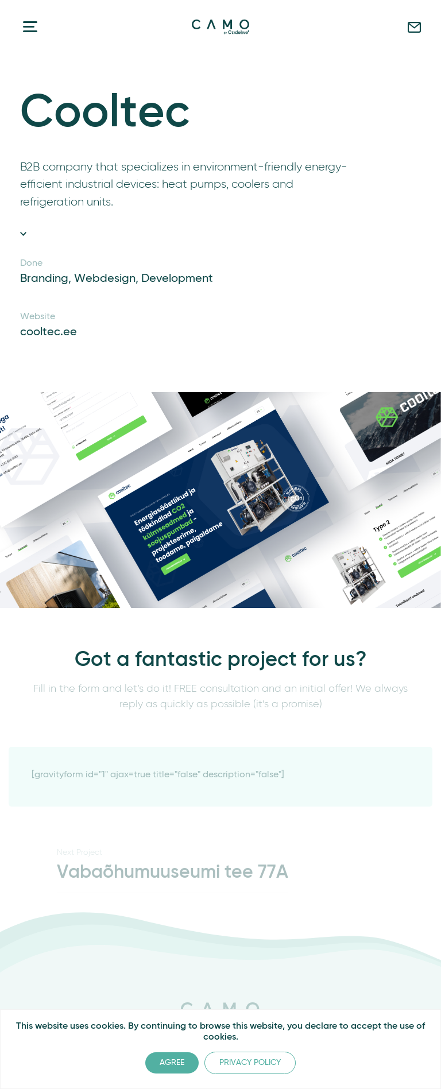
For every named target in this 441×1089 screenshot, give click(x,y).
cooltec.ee (48, 332)
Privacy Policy (250, 1063)
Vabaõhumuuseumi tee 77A (172, 872)
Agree (172, 1063)
